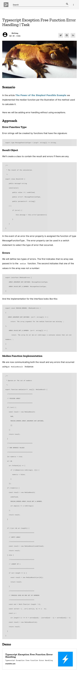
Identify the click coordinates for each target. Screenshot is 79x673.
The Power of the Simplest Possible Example (40, 95)
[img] (6, 5)
